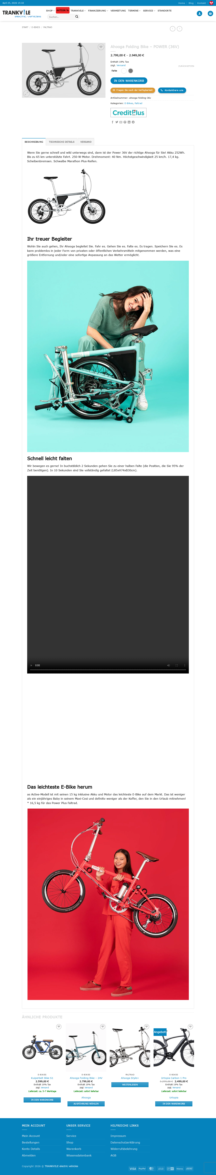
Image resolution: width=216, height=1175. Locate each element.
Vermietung (118, 10)
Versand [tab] (85, 141)
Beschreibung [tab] (34, 141)
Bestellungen (30, 1142)
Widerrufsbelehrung (124, 1148)
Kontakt (201, 3)
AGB (113, 1155)
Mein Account (31, 1135)
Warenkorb (73, 1148)
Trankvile (78, 10)
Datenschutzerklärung (125, 1142)
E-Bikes (36, 27)
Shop (50, 10)
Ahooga (86, 1097)
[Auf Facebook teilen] (112, 122)
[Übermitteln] (77, 17)
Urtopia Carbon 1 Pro (173, 1078)
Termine (134, 10)
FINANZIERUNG (98, 10)
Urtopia (173, 1097)
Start (25, 27)
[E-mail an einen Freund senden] (120, 122)
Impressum (118, 1135)
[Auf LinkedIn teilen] (129, 122)
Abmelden (29, 1155)
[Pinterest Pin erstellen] (125, 122)
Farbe (114, 71)
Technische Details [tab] (61, 141)
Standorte (164, 10)
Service (149, 10)
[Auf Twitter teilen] (116, 122)
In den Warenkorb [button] (42, 1100)
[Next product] (172, 28)
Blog (191, 3)
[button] (199, 13)
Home (181, 3)
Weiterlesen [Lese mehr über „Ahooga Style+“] (130, 1084)
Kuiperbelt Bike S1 (42, 1078)
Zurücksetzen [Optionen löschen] (186, 66)
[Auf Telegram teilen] (133, 122)
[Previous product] (179, 28)
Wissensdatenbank (78, 1155)
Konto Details (31, 1148)
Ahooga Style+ (130, 1078)
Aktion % (63, 10)
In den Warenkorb (129, 80)
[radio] (123, 70)
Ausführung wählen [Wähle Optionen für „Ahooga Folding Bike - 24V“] (86, 1103)
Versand (121, 65)
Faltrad (47, 27)
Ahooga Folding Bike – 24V (86, 1078)
